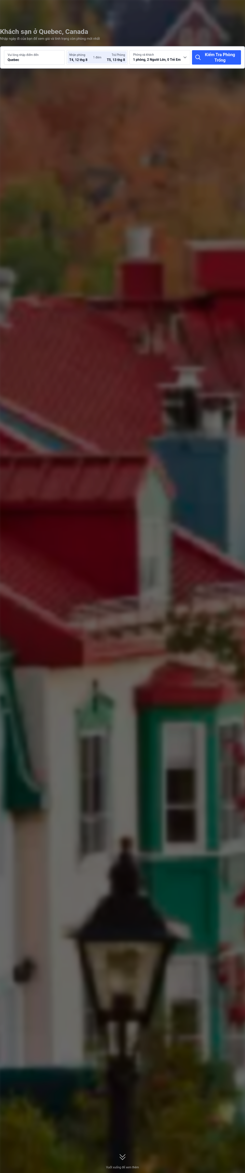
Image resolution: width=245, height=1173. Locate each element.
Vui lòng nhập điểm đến (23, 55)
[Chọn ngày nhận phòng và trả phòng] (82, 57)
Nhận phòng (77, 55)
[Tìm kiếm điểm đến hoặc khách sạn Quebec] (34, 57)
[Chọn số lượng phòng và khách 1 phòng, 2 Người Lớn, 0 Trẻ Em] (160, 57)
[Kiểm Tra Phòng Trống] (216, 57)
